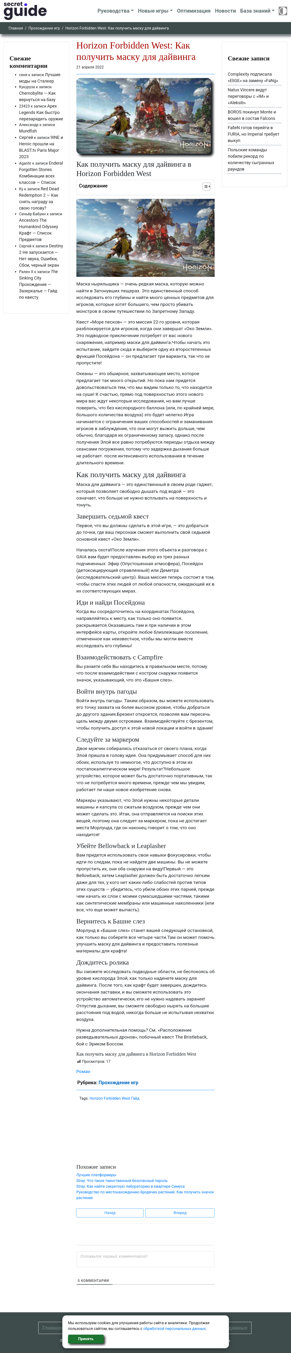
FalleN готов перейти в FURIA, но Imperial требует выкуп (253, 134)
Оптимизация (194, 11)
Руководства (114, 11)
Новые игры (153, 11)
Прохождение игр (44, 28)
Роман (83, 1071)
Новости (225, 11)
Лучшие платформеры (96, 1175)
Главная (16, 28)
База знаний (255, 11)
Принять (85, 1339)
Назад (110, 1213)
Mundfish (28, 130)
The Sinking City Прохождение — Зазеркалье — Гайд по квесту (38, 284)
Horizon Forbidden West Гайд (114, 1098)
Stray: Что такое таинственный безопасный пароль (122, 1180)
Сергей (26, 137)
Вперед (180, 1213)
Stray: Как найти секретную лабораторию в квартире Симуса (130, 1186)
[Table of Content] (206, 186)
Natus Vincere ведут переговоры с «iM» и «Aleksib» (248, 96)
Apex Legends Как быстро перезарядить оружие (41, 112)
